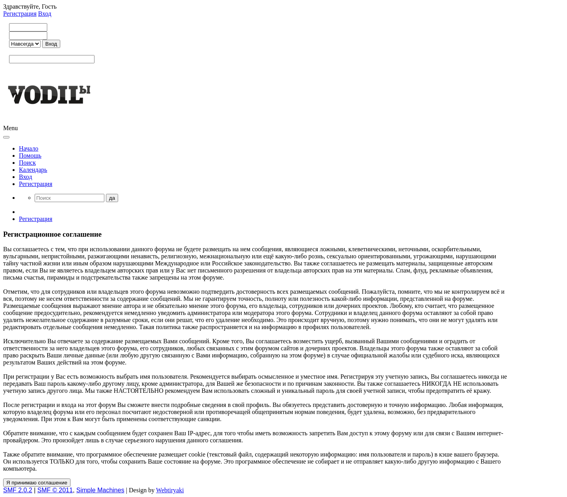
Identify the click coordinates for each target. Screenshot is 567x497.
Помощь (30, 155)
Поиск (27, 162)
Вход (45, 13)
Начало (28, 148)
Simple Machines (100, 490)
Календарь (33, 169)
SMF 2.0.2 (17, 490)
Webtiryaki (170, 490)
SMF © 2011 (55, 490)
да (112, 198)
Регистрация (20, 13)
